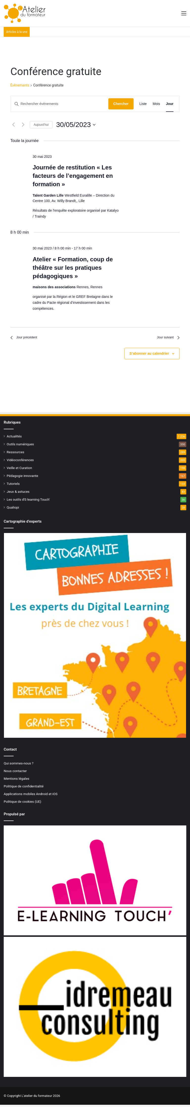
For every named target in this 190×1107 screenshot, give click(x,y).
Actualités (14, 438)
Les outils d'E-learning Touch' (28, 501)
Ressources (15, 454)
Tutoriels (13, 486)
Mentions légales (16, 780)
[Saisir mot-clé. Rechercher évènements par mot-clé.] (59, 104)
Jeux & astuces (18, 493)
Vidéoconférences (20, 462)
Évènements (19, 85)
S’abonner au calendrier (149, 355)
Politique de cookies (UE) (22, 803)
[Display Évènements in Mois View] (156, 104)
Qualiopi (13, 509)
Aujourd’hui (41, 124)
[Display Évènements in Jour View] (169, 104)
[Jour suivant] (23, 125)
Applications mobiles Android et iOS (30, 796)
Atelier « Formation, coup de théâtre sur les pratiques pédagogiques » (73, 267)
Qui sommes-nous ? (18, 765)
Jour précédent (26, 338)
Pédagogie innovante (22, 478)
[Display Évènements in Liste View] (143, 104)
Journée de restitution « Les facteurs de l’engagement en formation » (73, 175)
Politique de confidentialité (24, 788)
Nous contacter (15, 773)
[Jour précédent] (13, 125)
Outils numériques (20, 446)
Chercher (120, 104)
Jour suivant (166, 338)
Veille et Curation (19, 470)
